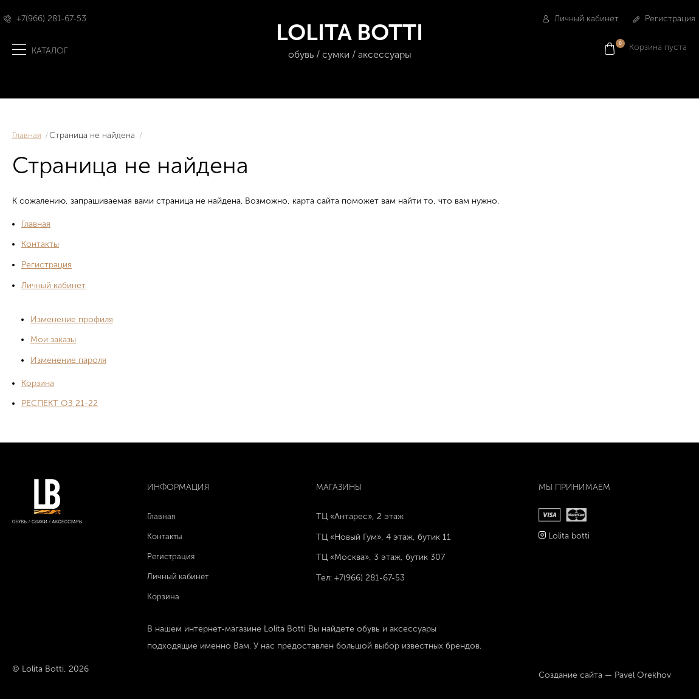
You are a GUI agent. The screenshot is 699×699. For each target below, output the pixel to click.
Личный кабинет (581, 18)
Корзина (37, 383)
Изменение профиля (71, 319)
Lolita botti (569, 536)
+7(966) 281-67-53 (51, 18)
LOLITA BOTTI (349, 41)
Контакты (40, 244)
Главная (26, 135)
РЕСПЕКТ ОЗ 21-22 (59, 403)
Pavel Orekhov (643, 675)
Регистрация (664, 18)
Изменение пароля (68, 360)
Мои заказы (53, 339)
